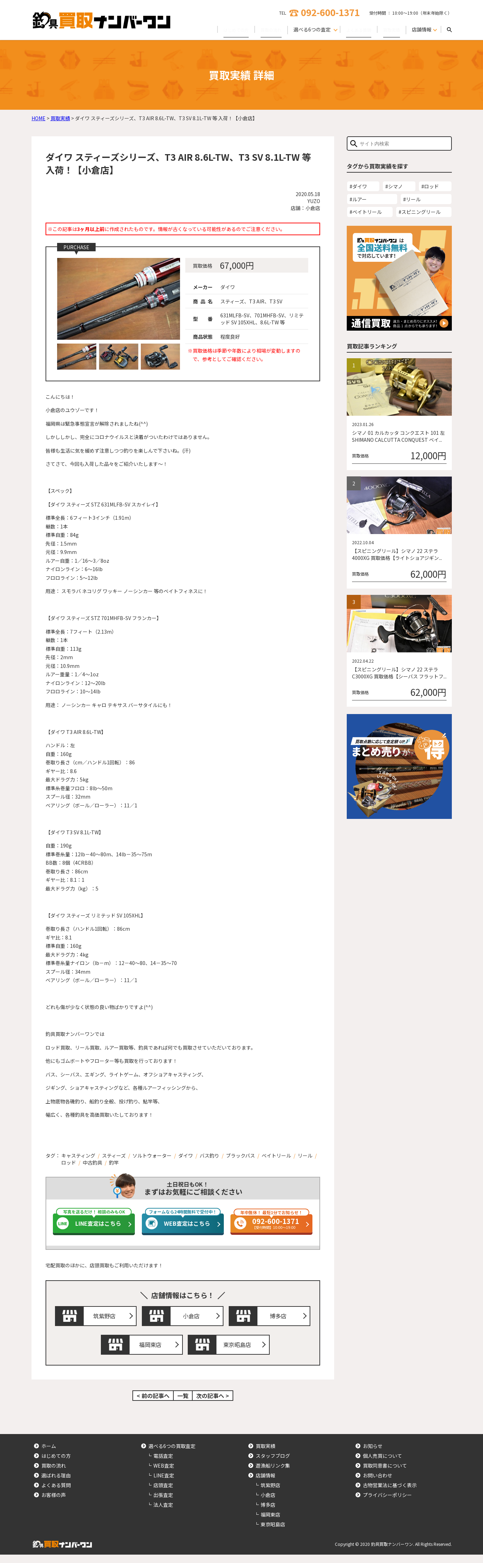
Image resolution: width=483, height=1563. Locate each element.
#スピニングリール (420, 211)
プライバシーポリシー (387, 1503)
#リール (412, 199)
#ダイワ (358, 186)
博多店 (280, 1318)
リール (305, 1155)
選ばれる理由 (56, 1483)
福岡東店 (152, 1351)
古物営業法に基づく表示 (390, 1493)
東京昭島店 (239, 1351)
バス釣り (209, 1155)
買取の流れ (262, 29)
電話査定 (163, 1464)
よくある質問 (353, 29)
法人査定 (163, 1513)
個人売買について (382, 1464)
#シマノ (394, 186)
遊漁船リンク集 (273, 1473)
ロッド (68, 1162)
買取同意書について (385, 1473)
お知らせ (372, 1454)
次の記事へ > (212, 1404)
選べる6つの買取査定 (172, 1454)
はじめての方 (223, 29)
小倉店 (192, 1318)
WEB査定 (163, 1473)
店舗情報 (265, 1483)
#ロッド (430, 186)
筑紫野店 (106, 1318)
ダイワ (185, 1155)
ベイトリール (276, 1155)
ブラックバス (240, 1155)
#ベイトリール (366, 211)
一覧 (182, 1404)
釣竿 (114, 1162)
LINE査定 (163, 1483)
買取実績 (390, 29)
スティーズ (114, 1155)
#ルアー (358, 199)
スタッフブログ (273, 1464)
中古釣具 (92, 1162)
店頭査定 (163, 1493)
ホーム (48, 1454)
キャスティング (78, 1155)
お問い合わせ (377, 1483)
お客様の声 (53, 1503)
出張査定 (163, 1503)
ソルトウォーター (152, 1155)
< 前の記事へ (153, 1404)
